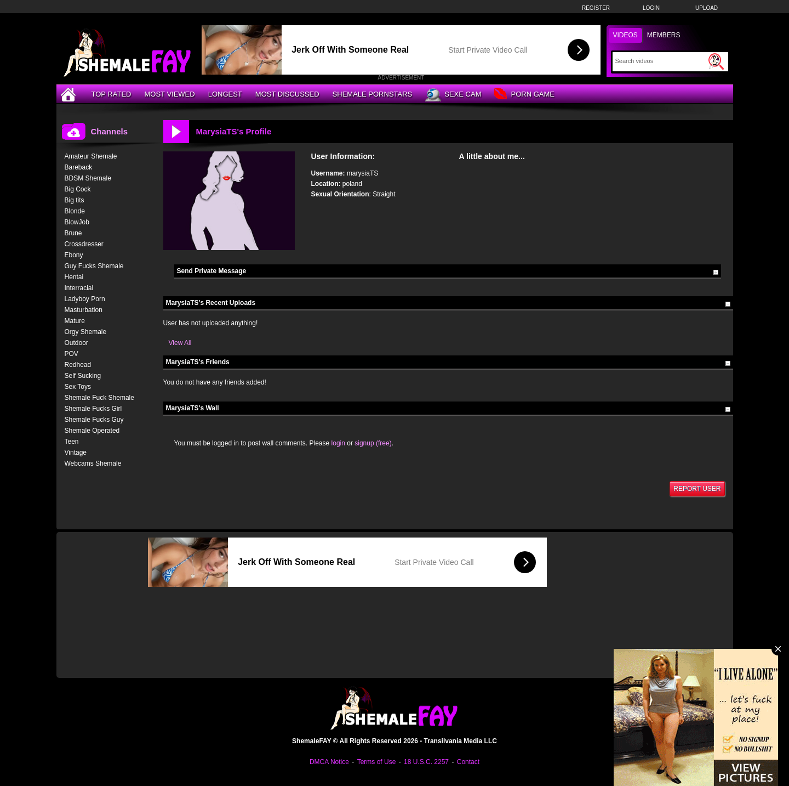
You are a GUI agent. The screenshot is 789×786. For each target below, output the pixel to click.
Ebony (74, 255)
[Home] (69, 94)
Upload (706, 8)
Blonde (75, 211)
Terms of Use (376, 762)
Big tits (74, 200)
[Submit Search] (716, 61)
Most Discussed (287, 94)
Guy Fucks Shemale (94, 266)
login (338, 443)
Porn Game (524, 94)
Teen (72, 441)
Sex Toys (78, 387)
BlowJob (77, 222)
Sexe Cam (453, 94)
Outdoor (76, 343)
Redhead (78, 365)
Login (651, 8)
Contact (468, 762)
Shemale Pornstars (373, 94)
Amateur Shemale (91, 156)
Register (596, 8)
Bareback (79, 167)
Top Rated (112, 94)
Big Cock (78, 189)
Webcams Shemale (93, 463)
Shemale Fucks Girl (93, 408)
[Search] (660, 60)
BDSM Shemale (88, 178)
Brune (73, 233)
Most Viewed (169, 94)
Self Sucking (83, 376)
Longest (225, 94)
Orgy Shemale (86, 332)
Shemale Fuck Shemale (99, 398)
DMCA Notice (329, 762)
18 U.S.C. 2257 (426, 762)
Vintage (76, 452)
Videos (625, 35)
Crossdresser (84, 244)
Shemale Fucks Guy (94, 419)
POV (71, 354)
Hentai (74, 277)
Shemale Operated (92, 430)
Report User (697, 489)
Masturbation (83, 310)
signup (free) (373, 443)
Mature (75, 321)
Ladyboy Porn (85, 299)
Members (664, 35)
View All (180, 343)
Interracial (79, 288)
